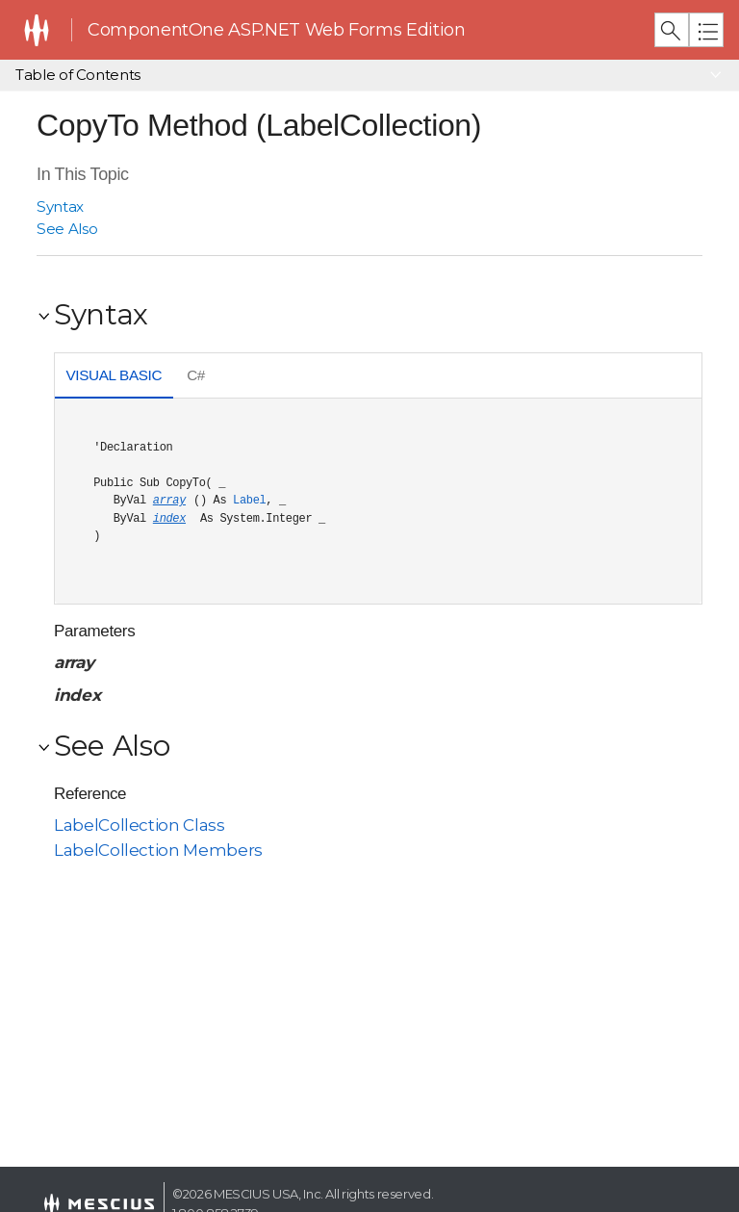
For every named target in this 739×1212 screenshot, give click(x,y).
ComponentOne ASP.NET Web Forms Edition (276, 29)
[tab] (114, 378)
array (169, 500)
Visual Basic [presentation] (113, 375)
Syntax (60, 206)
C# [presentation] (196, 375)
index (169, 519)
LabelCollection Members (158, 850)
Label (249, 500)
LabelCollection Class (139, 825)
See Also (67, 228)
